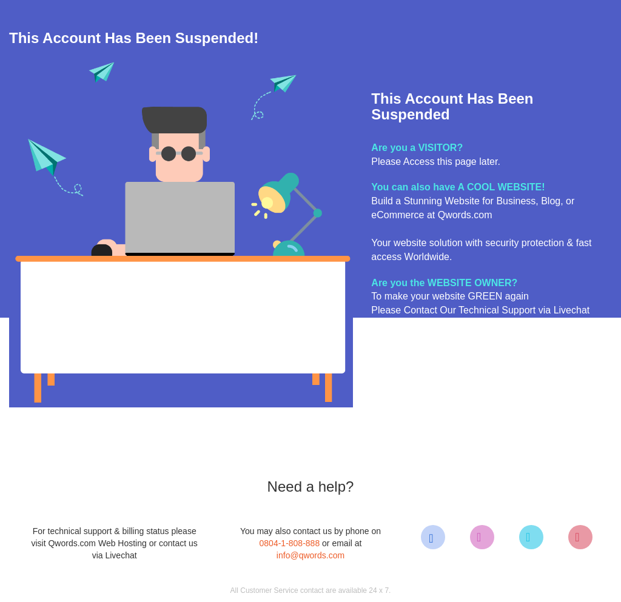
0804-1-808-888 (290, 543)
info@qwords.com (310, 555)
